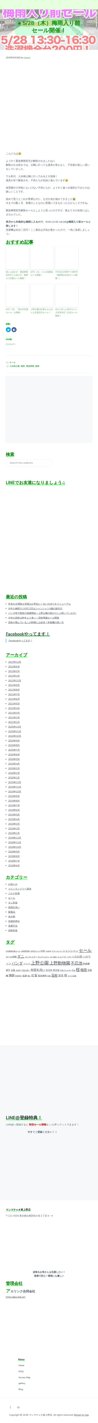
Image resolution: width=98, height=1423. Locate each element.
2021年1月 (14, 722)
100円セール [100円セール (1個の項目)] (35, 951)
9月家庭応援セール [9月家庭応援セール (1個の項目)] (13, 951)
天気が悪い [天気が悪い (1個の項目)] (25, 970)
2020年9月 (14, 740)
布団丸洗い (14, 907)
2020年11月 (14, 731)
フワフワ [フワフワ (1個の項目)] (26, 964)
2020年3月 (14, 768)
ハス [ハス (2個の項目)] (69, 956)
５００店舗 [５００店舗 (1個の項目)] (72, 976)
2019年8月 (14, 800)
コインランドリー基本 (19, 888)
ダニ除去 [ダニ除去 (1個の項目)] (53, 957)
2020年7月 (14, 750)
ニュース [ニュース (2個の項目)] (61, 956)
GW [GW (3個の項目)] (42, 951)
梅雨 (23, 366)
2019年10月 (14, 791)
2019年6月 (14, 810)
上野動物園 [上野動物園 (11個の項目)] (59, 963)
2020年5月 (14, 759)
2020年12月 (14, 726)
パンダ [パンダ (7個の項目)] (17, 963)
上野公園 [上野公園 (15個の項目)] (40, 963)
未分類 (11, 916)
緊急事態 (30, 366)
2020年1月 (14, 777)
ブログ (35, 38)
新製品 (11, 912)
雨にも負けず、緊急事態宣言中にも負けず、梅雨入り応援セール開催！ (17, 275)
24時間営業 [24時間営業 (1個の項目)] (25, 951)
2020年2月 (14, 773)
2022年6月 (14, 666)
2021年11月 (14, 680)
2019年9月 (14, 796)
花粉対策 (12, 930)
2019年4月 (14, 819)
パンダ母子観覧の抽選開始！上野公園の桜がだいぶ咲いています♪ (42, 613)
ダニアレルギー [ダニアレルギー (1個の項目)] (31, 957)
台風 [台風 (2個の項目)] (13, 970)
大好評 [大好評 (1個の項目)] (18, 970)
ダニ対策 (12, 902)
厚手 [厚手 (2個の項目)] (8, 970)
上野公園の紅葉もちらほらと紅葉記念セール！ (42, 311)
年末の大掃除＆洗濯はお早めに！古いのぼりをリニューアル (39, 603)
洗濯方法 (12, 925)
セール (12, 362)
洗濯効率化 (14, 921)
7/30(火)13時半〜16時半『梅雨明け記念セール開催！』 (66, 275)
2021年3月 (14, 713)
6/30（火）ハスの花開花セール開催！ (42, 274)
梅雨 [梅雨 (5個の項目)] (83, 970)
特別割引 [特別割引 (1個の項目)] (18, 976)
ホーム (26, 38)
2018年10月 (14, 847)
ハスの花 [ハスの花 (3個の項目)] (77, 956)
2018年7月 (14, 861)
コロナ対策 (14, 893)
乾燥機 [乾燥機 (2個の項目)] (86, 963)
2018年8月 (14, 856)
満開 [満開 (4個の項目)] (12, 976)
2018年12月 (14, 837)
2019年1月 (14, 833)
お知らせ (12, 884)
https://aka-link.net (15, 1297)
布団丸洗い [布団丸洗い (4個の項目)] (38, 970)
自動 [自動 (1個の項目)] (49, 976)
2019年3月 (14, 824)
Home (21, 1365)
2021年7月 (14, 694)
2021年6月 (14, 699)
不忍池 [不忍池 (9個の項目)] (76, 963)
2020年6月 (14, 754)
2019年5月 (14, 814)
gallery (22, 1383)
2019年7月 (14, 805)
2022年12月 (14, 662)
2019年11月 (14, 787)
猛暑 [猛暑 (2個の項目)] (25, 975)
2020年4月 (14, 763)
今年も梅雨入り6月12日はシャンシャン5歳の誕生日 (35, 608)
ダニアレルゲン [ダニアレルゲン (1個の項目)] (43, 957)
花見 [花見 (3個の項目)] (61, 975)
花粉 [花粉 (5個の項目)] (54, 975)
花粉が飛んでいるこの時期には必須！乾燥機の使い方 (36, 622)
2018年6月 (14, 865)
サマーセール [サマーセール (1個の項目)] (57, 951)
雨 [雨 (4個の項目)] (65, 976)
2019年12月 (14, 782)
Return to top (81, 1415)
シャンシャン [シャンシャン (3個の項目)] (70, 951)
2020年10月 (14, 736)
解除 (37, 366)
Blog (21, 1389)
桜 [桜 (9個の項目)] (78, 969)
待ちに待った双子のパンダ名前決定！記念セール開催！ (66, 312)
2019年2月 (14, 828)
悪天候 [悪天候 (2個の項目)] (56, 970)
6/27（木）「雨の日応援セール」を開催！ (17, 311)
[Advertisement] (49, 407)
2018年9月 (14, 851)
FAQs (21, 1371)
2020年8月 (14, 745)
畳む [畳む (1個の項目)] (29, 976)
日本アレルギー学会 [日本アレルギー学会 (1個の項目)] (67, 970)
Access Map (24, 1377)
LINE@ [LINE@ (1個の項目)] (48, 951)
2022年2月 (14, 676)
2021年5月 (14, 703)
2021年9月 (14, 685)
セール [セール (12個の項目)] (85, 950)
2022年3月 (14, 671)
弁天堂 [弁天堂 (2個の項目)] (49, 970)
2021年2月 (14, 717)
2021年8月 (14, 689)
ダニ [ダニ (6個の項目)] (20, 956)
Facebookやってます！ (28, 634)
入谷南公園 (14, 366)
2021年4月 (14, 708)
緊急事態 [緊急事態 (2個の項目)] (42, 975)
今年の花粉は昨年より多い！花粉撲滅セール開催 (33, 617)
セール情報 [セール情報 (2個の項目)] (11, 956)
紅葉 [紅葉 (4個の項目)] (34, 976)
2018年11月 (14, 842)
